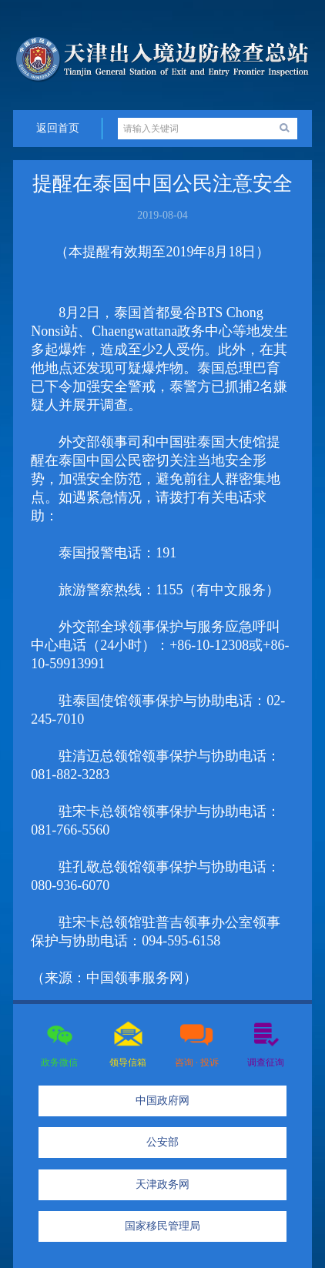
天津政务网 (162, 1184)
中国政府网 (162, 1100)
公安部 (162, 1142)
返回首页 (57, 128)
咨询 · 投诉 (197, 1062)
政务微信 (59, 1062)
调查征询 (265, 1062)
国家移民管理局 (162, 1226)
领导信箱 (127, 1062)
